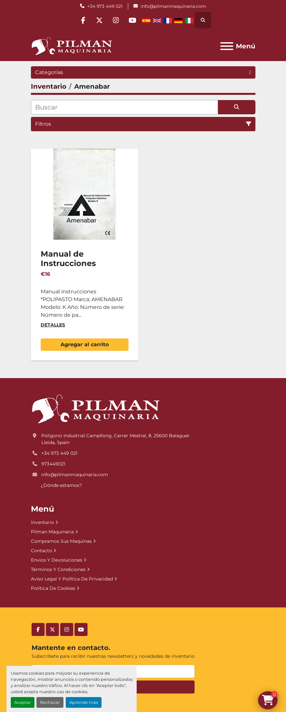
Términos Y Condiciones (58, 569)
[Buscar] (124, 107)
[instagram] (116, 20)
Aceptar (22, 702)
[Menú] (226, 46)
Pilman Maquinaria (52, 532)
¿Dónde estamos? (61, 485)
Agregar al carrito (85, 344)
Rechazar (50, 702)
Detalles (53, 325)
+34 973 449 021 (105, 6)
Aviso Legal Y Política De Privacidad (72, 579)
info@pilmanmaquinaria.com (173, 6)
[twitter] (99, 20)
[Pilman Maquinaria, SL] (95, 409)
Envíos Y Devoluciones (56, 560)
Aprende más (83, 702)
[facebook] (83, 20)
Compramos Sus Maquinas (61, 541)
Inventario (42, 522)
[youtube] (133, 20)
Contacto (41, 550)
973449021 (53, 464)
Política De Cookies (53, 588)
